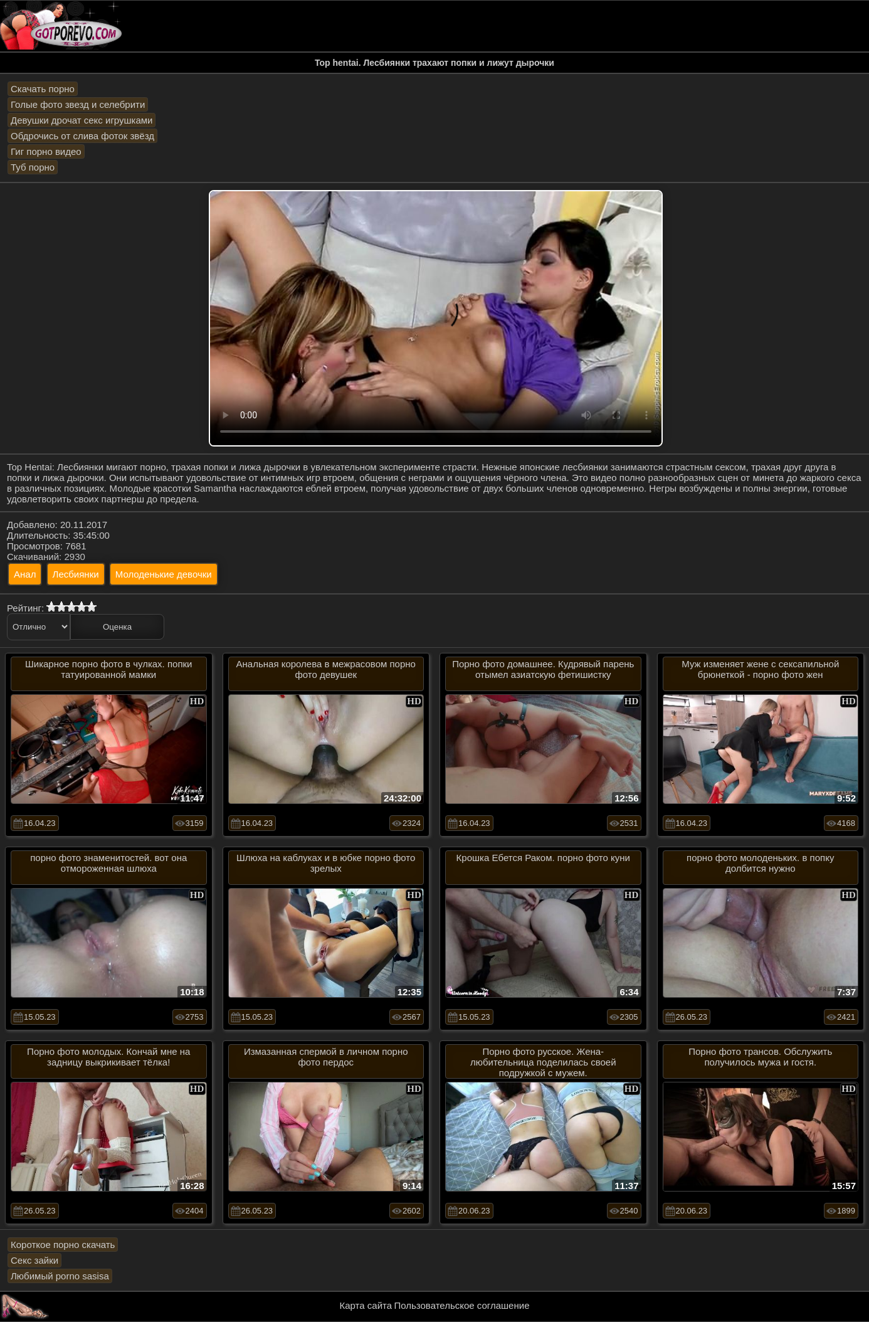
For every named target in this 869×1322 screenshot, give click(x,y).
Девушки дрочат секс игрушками (81, 120)
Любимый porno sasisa (60, 1276)
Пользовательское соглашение (461, 1305)
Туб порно (33, 167)
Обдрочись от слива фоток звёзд (82, 135)
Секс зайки (34, 1260)
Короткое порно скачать (63, 1244)
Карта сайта (366, 1305)
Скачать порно (43, 88)
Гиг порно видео (46, 151)
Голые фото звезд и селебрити (78, 104)
